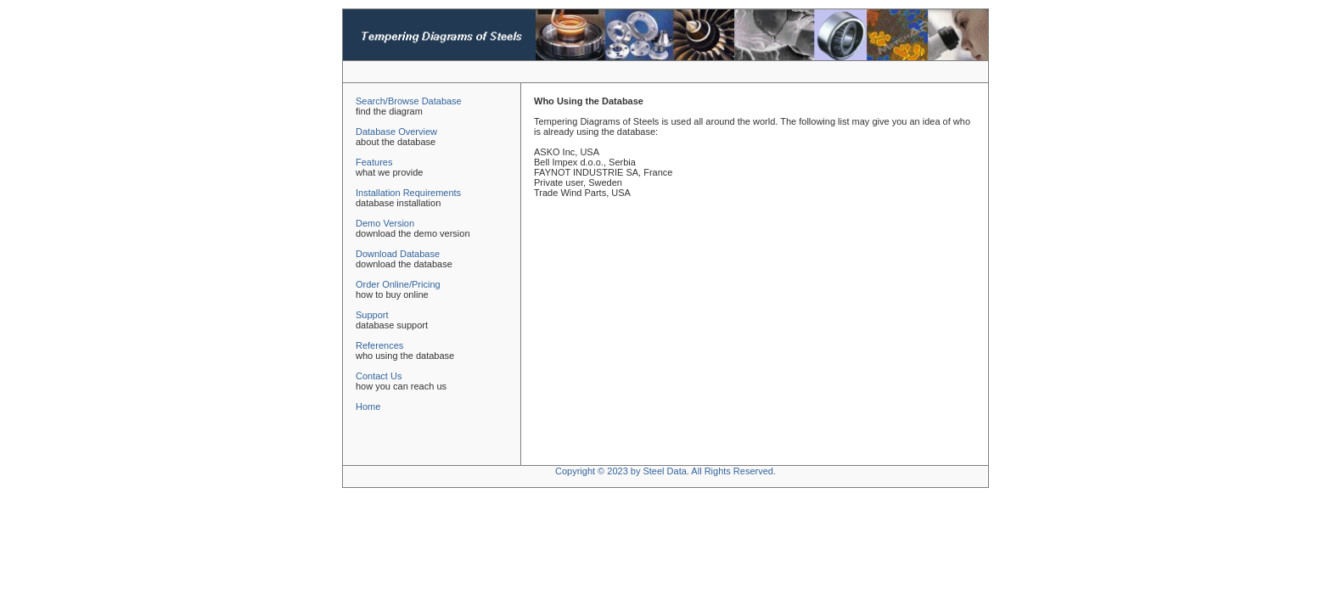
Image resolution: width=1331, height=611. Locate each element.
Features (374, 162)
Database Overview (396, 131)
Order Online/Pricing (398, 284)
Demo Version (385, 223)
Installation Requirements (408, 193)
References (379, 345)
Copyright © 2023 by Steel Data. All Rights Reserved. (665, 471)
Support (372, 315)
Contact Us (379, 376)
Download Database (398, 254)
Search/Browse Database (409, 101)
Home (368, 406)
